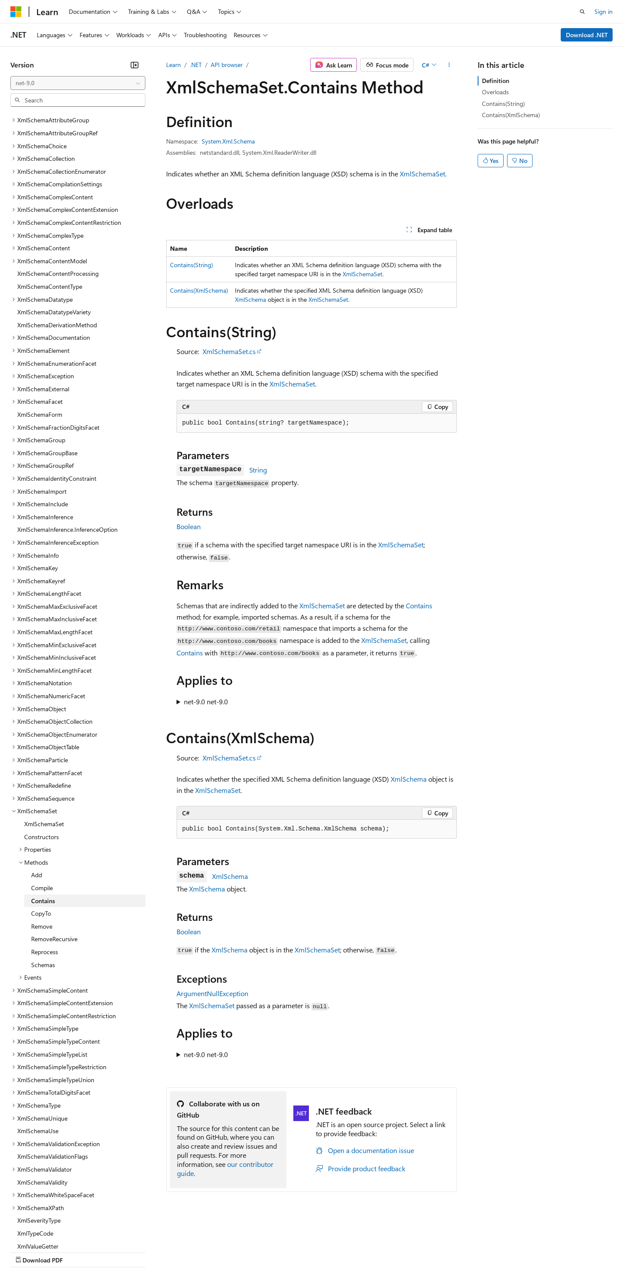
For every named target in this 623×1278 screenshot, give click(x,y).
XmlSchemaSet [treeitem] (44, 748)
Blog (118, 1251)
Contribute (155, 1251)
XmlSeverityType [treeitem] (39, 1145)
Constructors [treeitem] (41, 761)
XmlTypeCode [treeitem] (35, 1158)
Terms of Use (316, 1251)
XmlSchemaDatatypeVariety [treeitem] (54, 237)
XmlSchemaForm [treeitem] (39, 339)
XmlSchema (250, 299)
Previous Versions (78, 1251)
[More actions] (449, 65)
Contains (419, 605)
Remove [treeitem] (41, 851)
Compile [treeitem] (42, 812)
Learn (173, 65)
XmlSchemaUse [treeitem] (37, 1055)
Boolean (189, 526)
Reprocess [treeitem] (44, 876)
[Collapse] (134, 65)
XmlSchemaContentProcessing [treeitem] (58, 198)
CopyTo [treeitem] (41, 838)
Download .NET (587, 35)
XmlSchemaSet (422, 173)
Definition (495, 81)
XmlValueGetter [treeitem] (37, 1171)
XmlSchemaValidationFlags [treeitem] (52, 1081)
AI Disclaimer (27, 1251)
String (258, 469)
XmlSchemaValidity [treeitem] (42, 1107)
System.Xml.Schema (228, 141)
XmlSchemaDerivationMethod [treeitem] (57, 250)
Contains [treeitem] (43, 825)
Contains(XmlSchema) (199, 290)
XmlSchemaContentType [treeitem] (49, 211)
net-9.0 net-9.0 (206, 701)
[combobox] (77, 83)
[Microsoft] (16, 11)
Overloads (495, 92)
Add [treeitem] (36, 800)
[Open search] (582, 11)
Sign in (603, 11)
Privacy (189, 1251)
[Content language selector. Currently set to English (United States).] (50, 1231)
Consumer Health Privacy (248, 1251)
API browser (227, 65)
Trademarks (359, 1251)
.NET (196, 65)
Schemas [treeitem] (43, 889)
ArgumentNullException (212, 993)
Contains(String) (191, 265)
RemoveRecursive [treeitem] (54, 863)
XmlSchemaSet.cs (229, 351)
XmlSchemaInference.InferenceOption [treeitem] (67, 454)
